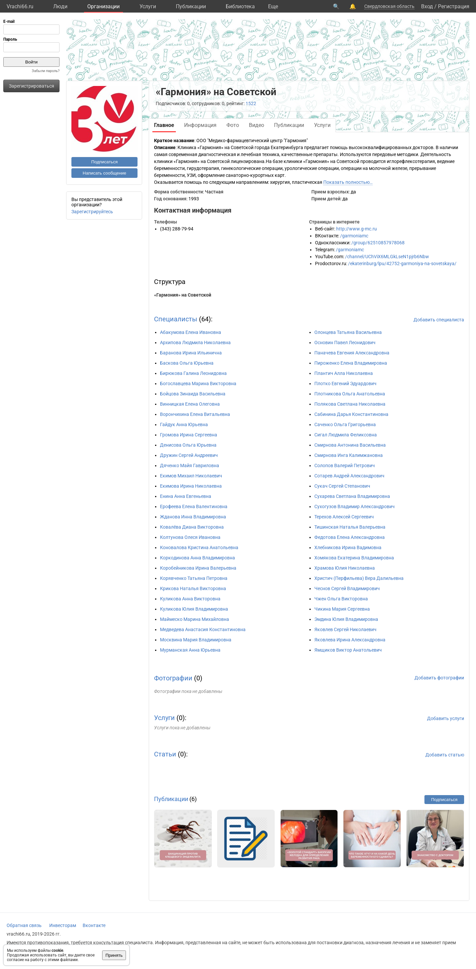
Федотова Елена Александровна (349, 537)
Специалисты (175, 319)
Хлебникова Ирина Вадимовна (347, 547)
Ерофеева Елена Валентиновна (193, 506)
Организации (103, 6)
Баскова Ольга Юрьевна (187, 363)
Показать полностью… (348, 182)
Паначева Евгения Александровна (351, 352)
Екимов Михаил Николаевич (191, 475)
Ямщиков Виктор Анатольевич (348, 650)
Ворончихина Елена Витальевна (195, 414)
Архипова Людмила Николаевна (195, 342)
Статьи (165, 754)
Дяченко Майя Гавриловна (189, 465)
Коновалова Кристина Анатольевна (199, 547)
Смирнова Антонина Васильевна (350, 445)
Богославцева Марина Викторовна (198, 383)
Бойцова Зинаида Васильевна (192, 393)
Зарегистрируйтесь (92, 211)
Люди (60, 6)
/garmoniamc (354, 235)
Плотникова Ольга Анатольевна (349, 393)
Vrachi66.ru (20, 6)
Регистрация (453, 6)
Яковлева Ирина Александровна (349, 639)
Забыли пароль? (46, 71)
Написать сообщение (104, 173)
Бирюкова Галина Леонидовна (193, 373)
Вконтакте (94, 925)
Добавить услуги (445, 718)
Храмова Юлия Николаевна (344, 568)
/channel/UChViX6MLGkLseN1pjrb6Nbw (387, 256)
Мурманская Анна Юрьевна (190, 650)
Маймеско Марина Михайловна (194, 619)
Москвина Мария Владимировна (195, 639)
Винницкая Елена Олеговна (190, 404)
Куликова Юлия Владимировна (194, 609)
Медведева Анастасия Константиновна (203, 629)
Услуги (147, 6)
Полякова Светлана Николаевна (349, 404)
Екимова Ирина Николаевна (191, 486)
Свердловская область (389, 6)
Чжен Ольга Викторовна (341, 598)
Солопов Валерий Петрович (344, 465)
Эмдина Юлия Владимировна (346, 619)
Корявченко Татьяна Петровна (193, 578)
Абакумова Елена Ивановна (190, 332)
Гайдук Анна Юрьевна (184, 424)
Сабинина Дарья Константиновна (351, 414)
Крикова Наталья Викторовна (193, 588)
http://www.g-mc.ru (356, 228)
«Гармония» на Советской (182, 295)
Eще (273, 6)
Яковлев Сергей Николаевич (345, 629)
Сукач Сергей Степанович (342, 486)
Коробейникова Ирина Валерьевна (198, 568)
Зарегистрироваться (31, 86)
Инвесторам (62, 925)
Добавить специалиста (439, 319)
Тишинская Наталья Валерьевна (349, 527)
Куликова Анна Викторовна (190, 598)
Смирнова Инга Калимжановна (348, 455)
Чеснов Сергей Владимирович (347, 588)
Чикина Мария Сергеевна (342, 609)
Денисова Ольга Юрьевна (188, 445)
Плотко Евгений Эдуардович (345, 383)
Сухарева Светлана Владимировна (352, 496)
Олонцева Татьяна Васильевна (348, 332)
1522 (251, 103)
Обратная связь (24, 925)
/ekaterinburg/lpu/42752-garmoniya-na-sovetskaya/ (402, 263)
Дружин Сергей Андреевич (189, 455)
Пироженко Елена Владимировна (350, 363)
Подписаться (104, 161)
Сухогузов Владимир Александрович (354, 506)
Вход (427, 6)
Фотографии (173, 678)
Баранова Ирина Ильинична (191, 352)
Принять (114, 955)
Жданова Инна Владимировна (193, 516)
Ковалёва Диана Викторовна (192, 527)
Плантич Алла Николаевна (343, 373)
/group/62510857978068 (378, 242)
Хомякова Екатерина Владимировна (354, 557)
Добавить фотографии (439, 677)
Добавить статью (444, 754)
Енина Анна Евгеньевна (185, 496)
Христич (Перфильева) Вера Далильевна (359, 578)
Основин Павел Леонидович (345, 342)
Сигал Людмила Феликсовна (345, 434)
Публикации (191, 6)
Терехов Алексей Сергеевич (344, 516)
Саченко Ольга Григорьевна (345, 424)
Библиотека (240, 6)
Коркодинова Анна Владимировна (197, 557)
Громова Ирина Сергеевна (188, 434)
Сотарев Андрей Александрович (349, 475)
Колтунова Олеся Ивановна (190, 537)
